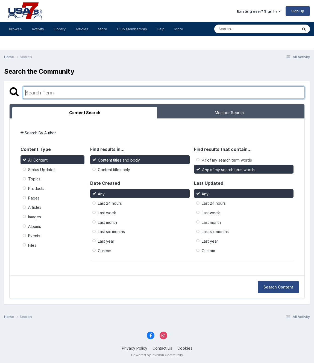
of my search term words (227, 160)
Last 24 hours (110, 203)
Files (32, 245)
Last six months (111, 231)
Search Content (278, 287)
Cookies (184, 348)
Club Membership (132, 29)
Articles (81, 29)
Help (161, 29)
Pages (34, 197)
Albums (34, 226)
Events (34, 235)
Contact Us (162, 348)
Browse (15, 29)
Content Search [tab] (84, 112)
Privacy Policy (134, 348)
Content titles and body (119, 160)
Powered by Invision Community (157, 355)
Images (34, 217)
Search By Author (38, 132)
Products (36, 188)
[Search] (241, 29)
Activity (38, 29)
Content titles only (114, 169)
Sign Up (297, 11)
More (178, 29)
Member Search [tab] (229, 112)
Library (60, 29)
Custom (104, 250)
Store (102, 29)
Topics (34, 179)
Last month (107, 222)
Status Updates (41, 169)
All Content (38, 160)
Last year (106, 241)
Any (101, 193)
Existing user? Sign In (259, 11)
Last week (107, 212)
